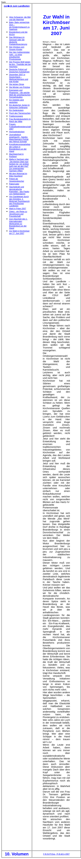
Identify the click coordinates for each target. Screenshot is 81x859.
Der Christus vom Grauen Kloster (16, 48)
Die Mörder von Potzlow (19, 87)
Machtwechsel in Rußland (16, 155)
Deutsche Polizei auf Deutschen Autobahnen (19, 70)
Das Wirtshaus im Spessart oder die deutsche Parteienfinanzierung (18, 40)
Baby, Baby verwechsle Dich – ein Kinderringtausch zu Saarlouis (19, 25)
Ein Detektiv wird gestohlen (16, 101)
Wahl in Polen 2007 (17, 208)
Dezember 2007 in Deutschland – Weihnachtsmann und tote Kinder (18, 78)
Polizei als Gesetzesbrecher (16, 180)
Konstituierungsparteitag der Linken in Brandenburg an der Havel (19, 147)
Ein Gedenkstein (16, 110)
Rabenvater (14, 184)
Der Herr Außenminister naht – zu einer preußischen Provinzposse (19, 55)
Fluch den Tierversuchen (20, 113)
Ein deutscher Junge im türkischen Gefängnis (19, 106)
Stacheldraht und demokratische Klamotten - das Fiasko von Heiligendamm (19, 190)
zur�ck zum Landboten (17, 6)
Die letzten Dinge (16, 84)
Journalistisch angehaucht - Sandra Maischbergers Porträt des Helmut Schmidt (18, 138)
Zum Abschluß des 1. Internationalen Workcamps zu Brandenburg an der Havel (18, 223)
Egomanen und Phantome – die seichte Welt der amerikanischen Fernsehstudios (20, 93)
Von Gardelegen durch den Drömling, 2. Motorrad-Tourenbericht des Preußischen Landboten (19, 201)
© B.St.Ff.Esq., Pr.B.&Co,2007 (56, 854)
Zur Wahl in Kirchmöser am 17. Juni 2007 (19, 232)
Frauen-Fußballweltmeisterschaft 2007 (20, 126)
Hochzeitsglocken (16, 132)
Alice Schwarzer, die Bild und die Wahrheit (20, 18)
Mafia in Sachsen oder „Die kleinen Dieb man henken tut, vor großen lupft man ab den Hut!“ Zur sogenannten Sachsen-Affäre (19, 165)
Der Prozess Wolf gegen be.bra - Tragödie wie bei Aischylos (20, 64)
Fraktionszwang (16, 116)
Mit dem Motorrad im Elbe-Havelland (18, 174)
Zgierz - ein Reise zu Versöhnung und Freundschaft (18, 213)
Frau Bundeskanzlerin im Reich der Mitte (20, 120)
